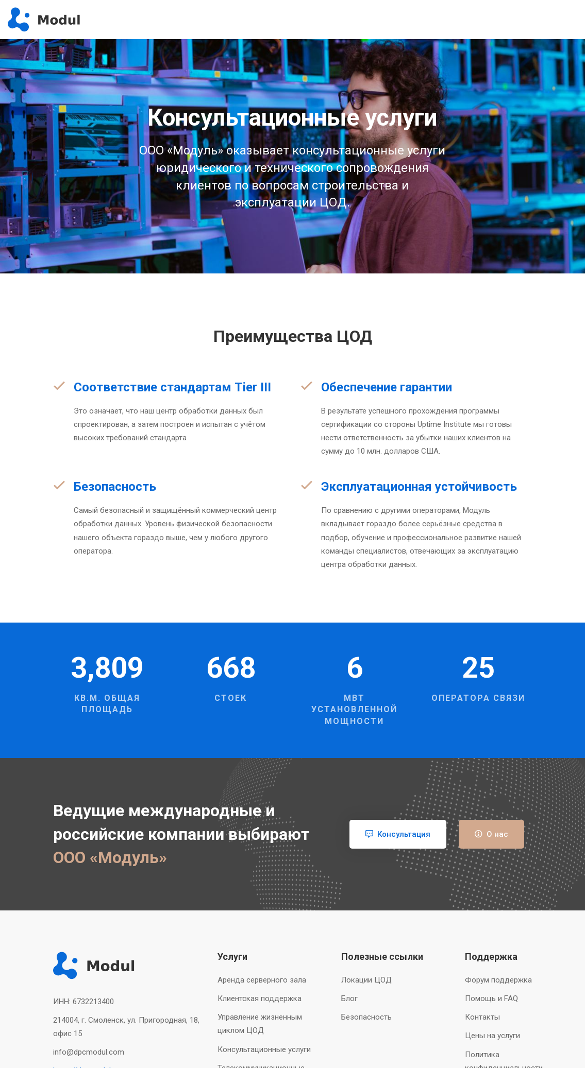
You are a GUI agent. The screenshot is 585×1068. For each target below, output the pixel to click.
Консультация (397, 834)
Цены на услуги (492, 1035)
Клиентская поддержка (260, 998)
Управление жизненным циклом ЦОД (260, 1023)
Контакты (482, 1017)
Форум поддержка (498, 980)
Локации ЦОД (366, 980)
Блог (349, 998)
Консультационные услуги (264, 1049)
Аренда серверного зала (262, 980)
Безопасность (366, 1017)
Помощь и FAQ (491, 998)
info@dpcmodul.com (88, 1052)
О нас (491, 834)
